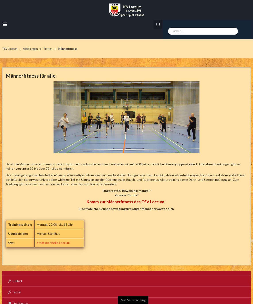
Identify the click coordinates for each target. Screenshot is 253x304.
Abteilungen (30, 48)
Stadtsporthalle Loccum (53, 242)
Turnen (47, 48)
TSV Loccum (9, 48)
